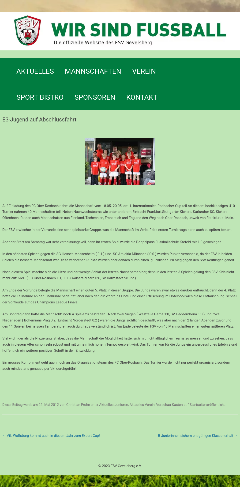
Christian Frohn (78, 405)
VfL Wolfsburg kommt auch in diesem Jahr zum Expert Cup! (51, 436)
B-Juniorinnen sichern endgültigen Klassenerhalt (198, 436)
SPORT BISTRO (40, 97)
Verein (144, 71)
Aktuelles (35, 71)
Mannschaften (93, 71)
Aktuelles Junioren (113, 405)
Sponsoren (95, 97)
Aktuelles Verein (142, 405)
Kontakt (141, 97)
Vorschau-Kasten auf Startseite (180, 405)
